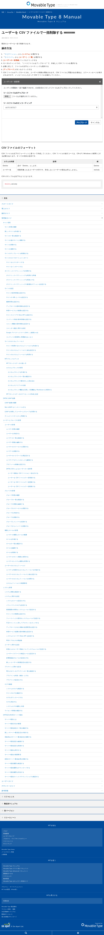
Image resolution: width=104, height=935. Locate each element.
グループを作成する (13, 513)
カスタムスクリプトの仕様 (17, 385)
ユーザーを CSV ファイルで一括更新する (21, 482)
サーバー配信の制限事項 (13, 754)
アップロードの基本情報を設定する (18, 306)
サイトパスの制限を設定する (16, 614)
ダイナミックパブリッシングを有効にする (20, 280)
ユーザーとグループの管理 (12, 420)
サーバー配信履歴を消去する (14, 772)
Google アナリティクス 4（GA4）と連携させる (22, 332)
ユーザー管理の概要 (13, 429)
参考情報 (5, 791)
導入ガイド (6, 208)
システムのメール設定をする (16, 601)
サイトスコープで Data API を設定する (19, 315)
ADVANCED (69, 32)
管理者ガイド (7, 218)
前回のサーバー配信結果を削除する (16, 759)
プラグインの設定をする (14, 680)
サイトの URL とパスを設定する (17, 297)
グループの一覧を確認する (15, 499)
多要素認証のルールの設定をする (17, 658)
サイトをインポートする (14, 266)
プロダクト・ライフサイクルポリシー (15, 838)
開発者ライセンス (8, 914)
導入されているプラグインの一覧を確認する (21, 671)
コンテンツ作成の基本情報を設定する (19, 319)
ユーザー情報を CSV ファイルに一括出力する (23, 473)
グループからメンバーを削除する (17, 526)
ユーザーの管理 (10, 424)
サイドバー (9, 57)
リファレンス (7, 876)
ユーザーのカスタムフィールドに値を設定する (21, 574)
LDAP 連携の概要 (10, 403)
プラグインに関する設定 (13, 666)
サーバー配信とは (11, 719)
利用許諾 (6, 901)
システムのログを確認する (15, 688)
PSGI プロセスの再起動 (14, 640)
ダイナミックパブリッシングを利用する (18, 271)
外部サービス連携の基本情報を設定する (19, 631)
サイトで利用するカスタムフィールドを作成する (22, 346)
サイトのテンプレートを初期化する (16, 253)
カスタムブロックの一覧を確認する (20, 376)
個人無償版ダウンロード (10, 916)
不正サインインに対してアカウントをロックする (22, 623)
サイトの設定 (9, 288)
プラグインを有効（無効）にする (17, 675)
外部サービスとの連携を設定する (17, 310)
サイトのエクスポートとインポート (16, 258)
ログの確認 (8, 684)
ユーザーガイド (7, 781)
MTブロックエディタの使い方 (16, 363)
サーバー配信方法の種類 (13, 723)
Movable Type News (9, 849)
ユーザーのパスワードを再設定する (18, 455)
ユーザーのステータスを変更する (17, 447)
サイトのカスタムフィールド (14, 341)
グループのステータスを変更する (17, 508)
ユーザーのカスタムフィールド (15, 565)
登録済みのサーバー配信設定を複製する (18, 737)
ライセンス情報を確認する (14, 710)
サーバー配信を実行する (13, 750)
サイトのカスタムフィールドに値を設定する (21, 350)
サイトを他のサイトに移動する (15, 240)
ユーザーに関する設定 (12, 645)
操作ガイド (6, 213)
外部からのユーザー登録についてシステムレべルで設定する (26, 649)
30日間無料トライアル (9, 911)
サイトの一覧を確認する (13, 236)
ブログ (5, 831)
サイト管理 (7, 222)
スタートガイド (7, 204)
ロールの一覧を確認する (14, 543)
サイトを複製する (11, 249)
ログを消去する (11, 702)
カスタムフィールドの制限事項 (16, 583)
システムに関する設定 (12, 596)
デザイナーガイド (8, 786)
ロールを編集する (12, 548)
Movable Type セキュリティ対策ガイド (15, 881)
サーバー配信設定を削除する (14, 746)
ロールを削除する (12, 552)
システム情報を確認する (13, 592)
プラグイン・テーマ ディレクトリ (13, 887)
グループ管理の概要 (13, 495)
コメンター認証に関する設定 (16, 328)
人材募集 (5, 854)
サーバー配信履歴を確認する (14, 763)
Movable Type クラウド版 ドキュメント (15, 868)
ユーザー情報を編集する (14, 442)
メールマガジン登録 (9, 852)
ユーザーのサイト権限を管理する (17, 557)
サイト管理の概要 (11, 227)
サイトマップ (7, 843)
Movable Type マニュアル (11, 866)
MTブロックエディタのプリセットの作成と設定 (22, 394)
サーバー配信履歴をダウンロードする (17, 768)
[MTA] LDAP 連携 (9, 398)
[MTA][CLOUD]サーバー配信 (13, 715)
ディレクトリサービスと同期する (16, 416)
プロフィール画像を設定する (16, 464)
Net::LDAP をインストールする (15, 407)
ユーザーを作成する (13, 433)
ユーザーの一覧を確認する (15, 438)
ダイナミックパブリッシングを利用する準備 (21, 275)
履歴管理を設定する (13, 302)
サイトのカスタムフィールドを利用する (19, 354)
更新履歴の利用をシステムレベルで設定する (21, 609)
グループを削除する (13, 517)
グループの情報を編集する (15, 504)
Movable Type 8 (21, 12)
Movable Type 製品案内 (10, 906)
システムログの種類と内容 (15, 706)
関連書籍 (6, 833)
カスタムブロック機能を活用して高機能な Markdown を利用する (30, 390)
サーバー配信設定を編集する (14, 741)
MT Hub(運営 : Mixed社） (11, 889)
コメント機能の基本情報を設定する (18, 324)
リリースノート (8, 841)
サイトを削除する (11, 244)
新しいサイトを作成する (13, 231)
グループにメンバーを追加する (16, 521)
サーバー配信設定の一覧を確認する (16, 728)
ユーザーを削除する (13, 451)
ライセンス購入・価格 (9, 909)
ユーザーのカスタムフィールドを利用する (20, 579)
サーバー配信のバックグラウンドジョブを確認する (22, 776)
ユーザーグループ (8, 836)
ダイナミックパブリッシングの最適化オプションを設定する (26, 284)
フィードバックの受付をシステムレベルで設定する (23, 618)
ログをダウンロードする (14, 697)
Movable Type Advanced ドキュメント (15, 871)
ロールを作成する (12, 539)
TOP (3, 12)
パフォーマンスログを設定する (16, 605)
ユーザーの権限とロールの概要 (16, 535)
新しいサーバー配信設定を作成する (16, 732)
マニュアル (10, 12)
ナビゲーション (11, 54)
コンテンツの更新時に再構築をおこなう (19, 337)
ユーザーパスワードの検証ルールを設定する (21, 653)
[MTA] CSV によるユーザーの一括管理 (19, 469)
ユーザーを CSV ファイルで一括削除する (21, 486)
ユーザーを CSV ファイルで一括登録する (21, 477)
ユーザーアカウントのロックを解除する (19, 460)
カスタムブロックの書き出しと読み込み (21, 381)
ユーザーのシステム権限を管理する (18, 561)
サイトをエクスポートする (15, 262)
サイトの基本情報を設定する (16, 293)
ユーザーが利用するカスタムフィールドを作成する (23, 570)
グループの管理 (10, 491)
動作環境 (6, 878)
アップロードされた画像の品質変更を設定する (21, 627)
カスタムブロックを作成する (17, 372)
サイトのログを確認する (14, 693)
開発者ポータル (8, 873)
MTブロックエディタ (12, 359)
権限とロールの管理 (11, 530)
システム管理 (7, 587)
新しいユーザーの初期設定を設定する (19, 662)
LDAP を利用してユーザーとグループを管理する (21, 411)
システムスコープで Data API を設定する (20, 636)
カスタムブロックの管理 (14, 368)
